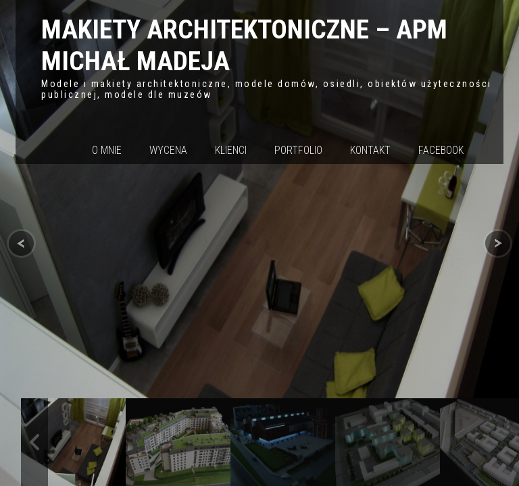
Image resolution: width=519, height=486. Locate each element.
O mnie (107, 150)
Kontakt (370, 150)
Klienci (231, 150)
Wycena (168, 150)
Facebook (441, 150)
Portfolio (298, 150)
